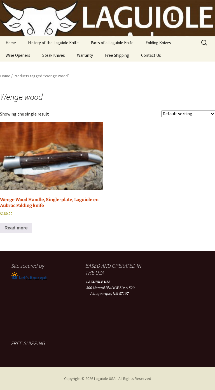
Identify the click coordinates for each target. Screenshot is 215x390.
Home (11, 42)
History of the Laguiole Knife (53, 42)
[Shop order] (188, 114)
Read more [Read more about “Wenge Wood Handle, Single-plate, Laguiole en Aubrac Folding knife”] (16, 227)
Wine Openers (18, 55)
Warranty (85, 55)
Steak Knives (53, 55)
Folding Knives (158, 42)
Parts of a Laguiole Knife (112, 42)
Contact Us (151, 55)
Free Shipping (117, 55)
